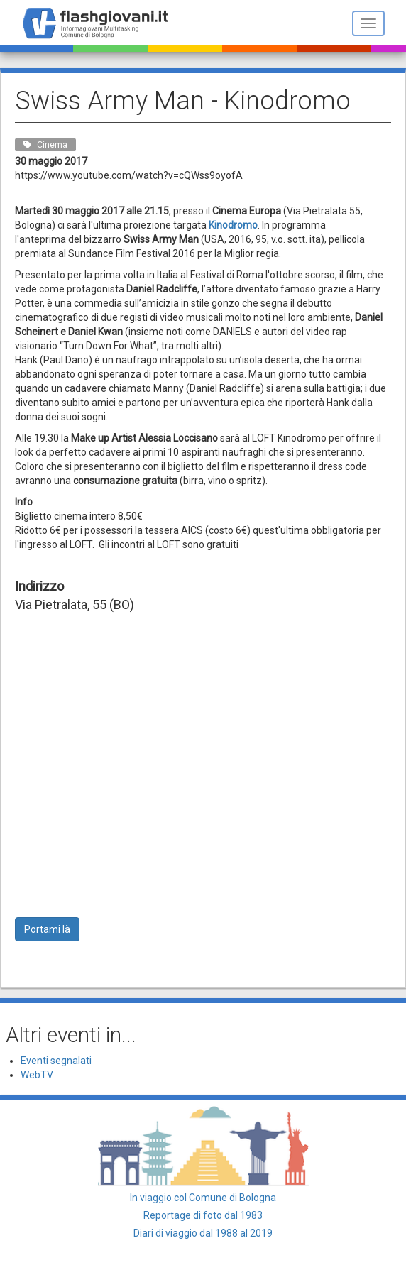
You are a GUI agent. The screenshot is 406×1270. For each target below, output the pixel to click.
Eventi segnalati (56, 1060)
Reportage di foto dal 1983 (203, 1215)
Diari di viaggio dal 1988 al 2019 (203, 1233)
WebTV (37, 1074)
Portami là (47, 929)
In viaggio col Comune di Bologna (203, 1197)
